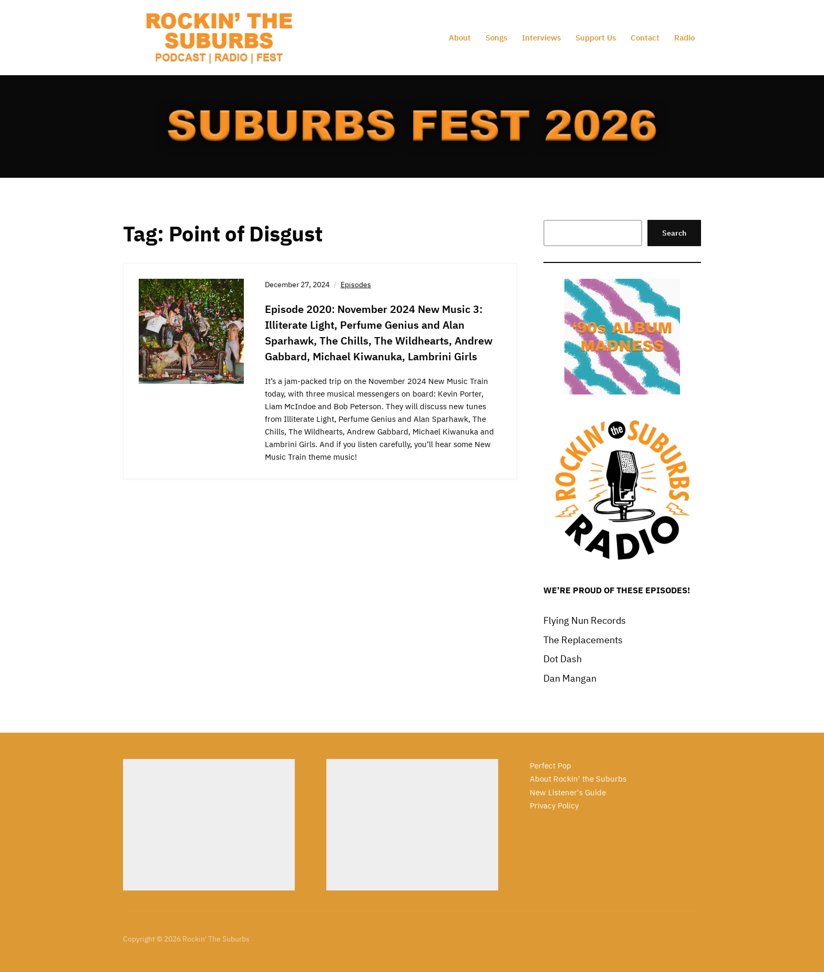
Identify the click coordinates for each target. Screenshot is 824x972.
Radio (684, 38)
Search (674, 233)
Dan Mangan (569, 678)
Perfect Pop (550, 766)
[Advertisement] (209, 824)
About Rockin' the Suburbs (578, 779)
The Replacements (583, 640)
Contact (645, 38)
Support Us (595, 38)
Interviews (541, 38)
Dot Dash (562, 659)
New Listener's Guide (568, 792)
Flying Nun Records (584, 620)
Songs (496, 38)
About (460, 38)
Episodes (356, 284)
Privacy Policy (554, 806)
